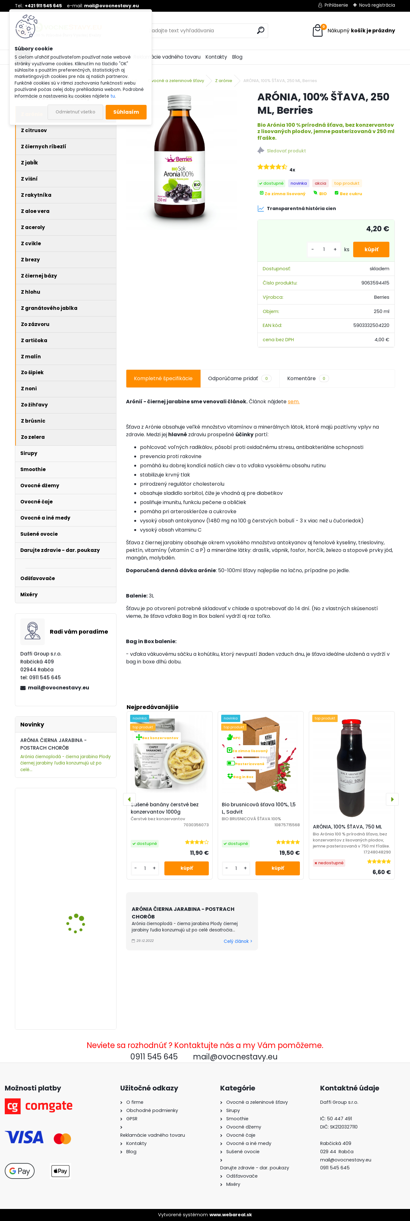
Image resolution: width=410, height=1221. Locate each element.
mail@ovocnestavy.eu (58, 687)
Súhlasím (126, 112)
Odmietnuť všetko (75, 112)
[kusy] (321, 249)
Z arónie (223, 81)
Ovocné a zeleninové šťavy (176, 81)
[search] (260, 30)
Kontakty (216, 57)
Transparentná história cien (296, 208)
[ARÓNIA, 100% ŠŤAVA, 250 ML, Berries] (181, 160)
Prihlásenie (336, 5)
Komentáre (308, 378)
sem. (294, 401)
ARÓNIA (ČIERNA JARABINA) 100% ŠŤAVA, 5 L (83, 959)
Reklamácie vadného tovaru (167, 57)
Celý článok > (238, 941)
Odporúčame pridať (239, 378)
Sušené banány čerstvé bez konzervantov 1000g (165, 808)
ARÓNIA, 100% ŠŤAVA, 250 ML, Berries (84, 878)
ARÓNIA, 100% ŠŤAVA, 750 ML (347, 826)
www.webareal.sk (230, 1214)
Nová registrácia (377, 5)
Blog (237, 57)
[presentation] (129, 799)
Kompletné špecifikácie (163, 378)
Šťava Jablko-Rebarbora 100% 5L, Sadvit (84, 815)
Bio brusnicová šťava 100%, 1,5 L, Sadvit (259, 808)
